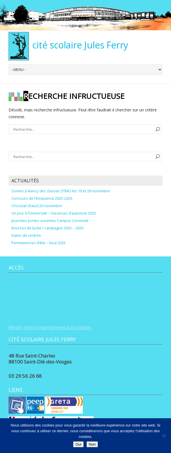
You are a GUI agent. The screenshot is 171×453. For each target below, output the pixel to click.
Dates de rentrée (26, 235)
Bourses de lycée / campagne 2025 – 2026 (47, 227)
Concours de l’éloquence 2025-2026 (41, 198)
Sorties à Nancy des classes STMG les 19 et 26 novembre (60, 190)
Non (92, 444)
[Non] (164, 435)
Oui (78, 444)
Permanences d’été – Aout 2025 (38, 242)
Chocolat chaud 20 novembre (36, 205)
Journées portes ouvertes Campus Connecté (49, 220)
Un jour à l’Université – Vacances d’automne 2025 (53, 213)
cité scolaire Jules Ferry (80, 45)
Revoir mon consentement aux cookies (50, 327)
